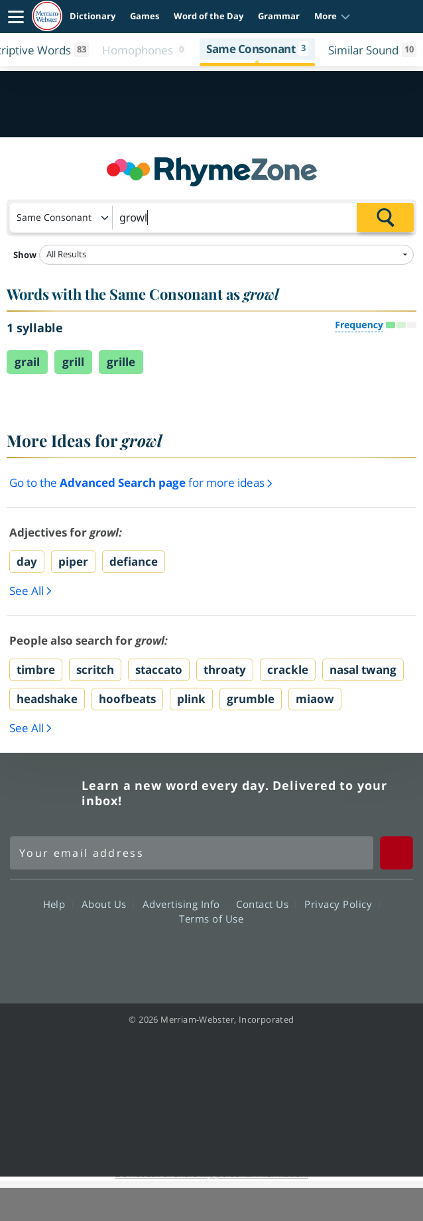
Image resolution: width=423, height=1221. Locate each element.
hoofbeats (127, 698)
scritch (95, 669)
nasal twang (363, 669)
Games (144, 16)
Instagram (282, 956)
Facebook (139, 956)
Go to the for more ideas (140, 482)
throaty (225, 669)
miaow (315, 698)
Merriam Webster (44, 793)
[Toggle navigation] (16, 17)
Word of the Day (208, 16)
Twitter (187, 956)
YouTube (235, 956)
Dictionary (92, 16)
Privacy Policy (341, 903)
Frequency (359, 324)
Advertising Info (185, 903)
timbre (36, 669)
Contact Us (266, 903)
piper (73, 561)
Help (58, 903)
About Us (108, 903)
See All (30, 591)
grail (27, 361)
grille (121, 361)
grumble (250, 698)
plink (191, 698)
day (27, 561)
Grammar (279, 16)
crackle (287, 669)
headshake (47, 698)
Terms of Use (211, 918)
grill (73, 361)
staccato (158, 669)
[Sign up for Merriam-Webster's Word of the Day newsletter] (191, 852)
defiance (133, 561)
